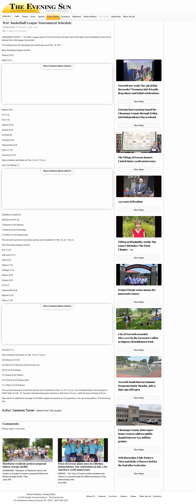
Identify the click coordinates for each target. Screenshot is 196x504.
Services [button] (113, 496)
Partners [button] (157, 496)
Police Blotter (90, 16)
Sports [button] (41, 16)
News (33, 16)
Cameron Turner (24, 410)
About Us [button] (90, 496)
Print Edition (53, 16)
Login (16, 16)
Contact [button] (124, 496)
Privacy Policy (49, 494)
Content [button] (102, 496)
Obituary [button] (76, 16)
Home (25, 16)
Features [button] (66, 16)
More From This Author (49, 410)
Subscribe (6, 16)
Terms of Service (33, 494)
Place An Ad (128, 16)
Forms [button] (133, 496)
